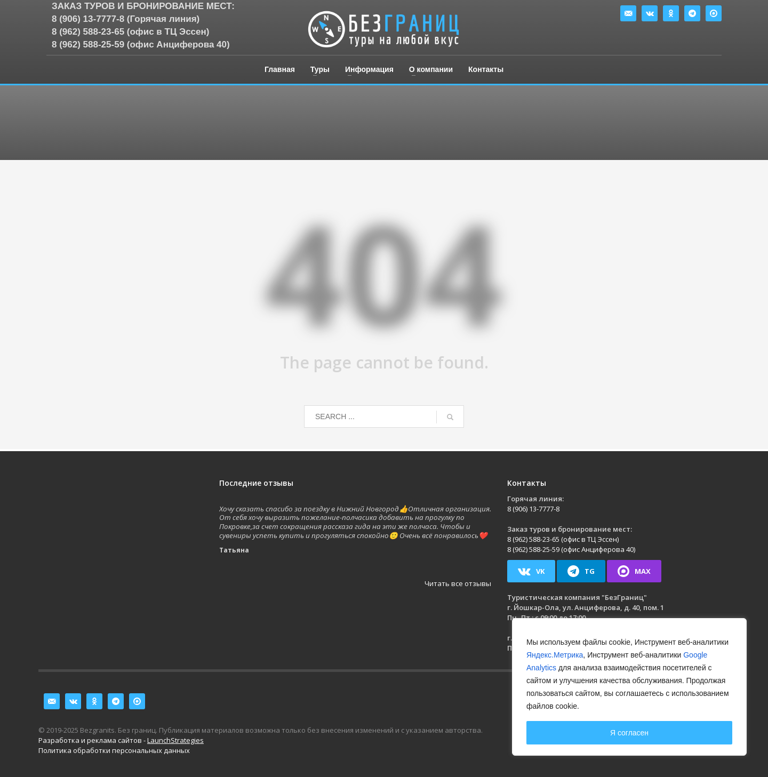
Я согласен (629, 732)
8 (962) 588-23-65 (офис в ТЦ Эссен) (130, 32)
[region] (629, 687)
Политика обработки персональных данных (114, 750)
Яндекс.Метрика (554, 655)
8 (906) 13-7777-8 (533, 509)
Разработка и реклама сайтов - (121, 740)
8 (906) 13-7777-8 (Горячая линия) (125, 19)
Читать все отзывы (458, 583)
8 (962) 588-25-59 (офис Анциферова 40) (141, 44)
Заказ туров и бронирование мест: (143, 6)
